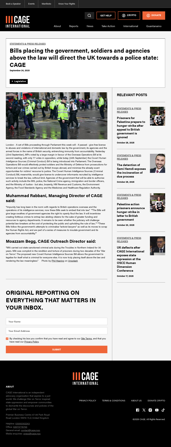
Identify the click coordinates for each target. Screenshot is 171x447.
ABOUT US (136, 400)
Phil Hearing (58, 260)
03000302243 (22, 423)
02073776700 (20, 426)
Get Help (106, 15)
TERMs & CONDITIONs (113, 400)
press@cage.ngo (32, 433)
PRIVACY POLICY (87, 400)
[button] (57, 27)
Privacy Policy (31, 341)
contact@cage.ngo (30, 430)
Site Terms (86, 338)
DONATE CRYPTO (156, 400)
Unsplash (73, 260)
